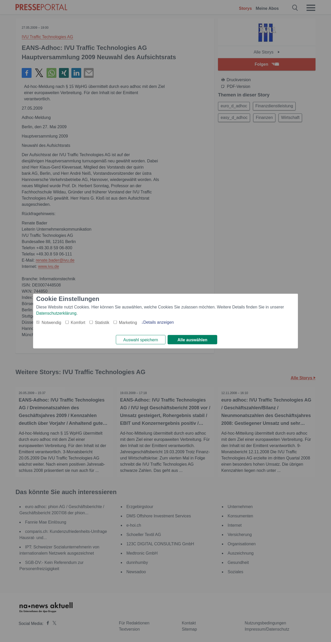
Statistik (102, 322)
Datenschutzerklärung (56, 313)
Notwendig (51, 322)
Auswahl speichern (140, 340)
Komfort (78, 322)
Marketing (128, 322)
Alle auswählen (192, 340)
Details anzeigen (158, 322)
